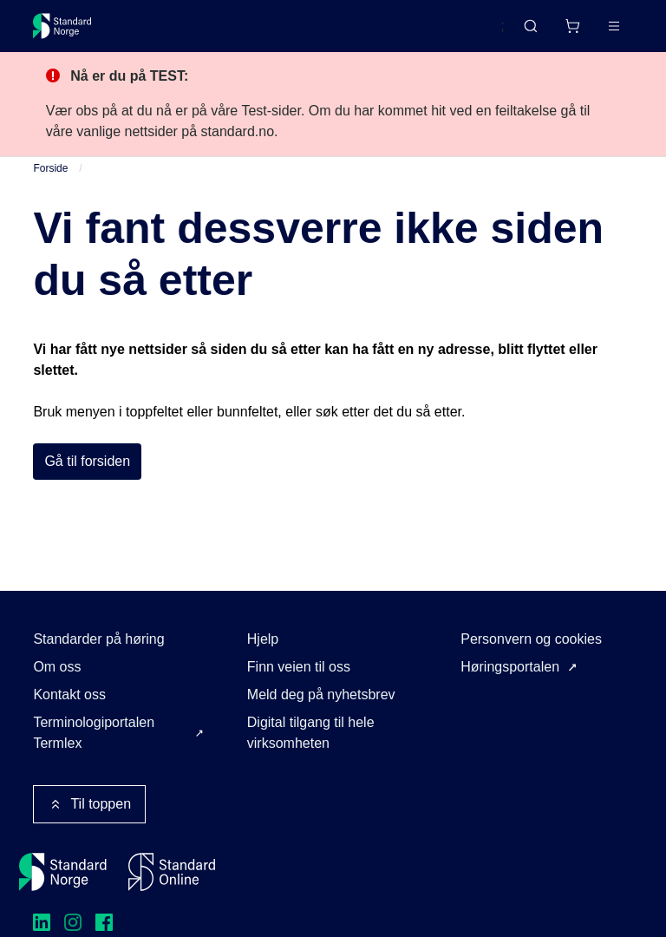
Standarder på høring (98, 639)
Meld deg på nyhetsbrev (321, 694)
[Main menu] (614, 26)
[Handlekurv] (572, 26)
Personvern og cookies (531, 639)
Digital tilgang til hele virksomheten (311, 732)
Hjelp (262, 639)
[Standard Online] (171, 872)
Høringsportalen (509, 666)
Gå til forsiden (87, 461)
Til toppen (89, 804)
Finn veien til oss (298, 666)
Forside (50, 168)
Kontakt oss (69, 694)
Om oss (57, 666)
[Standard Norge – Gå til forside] (62, 26)
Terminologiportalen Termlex (93, 732)
